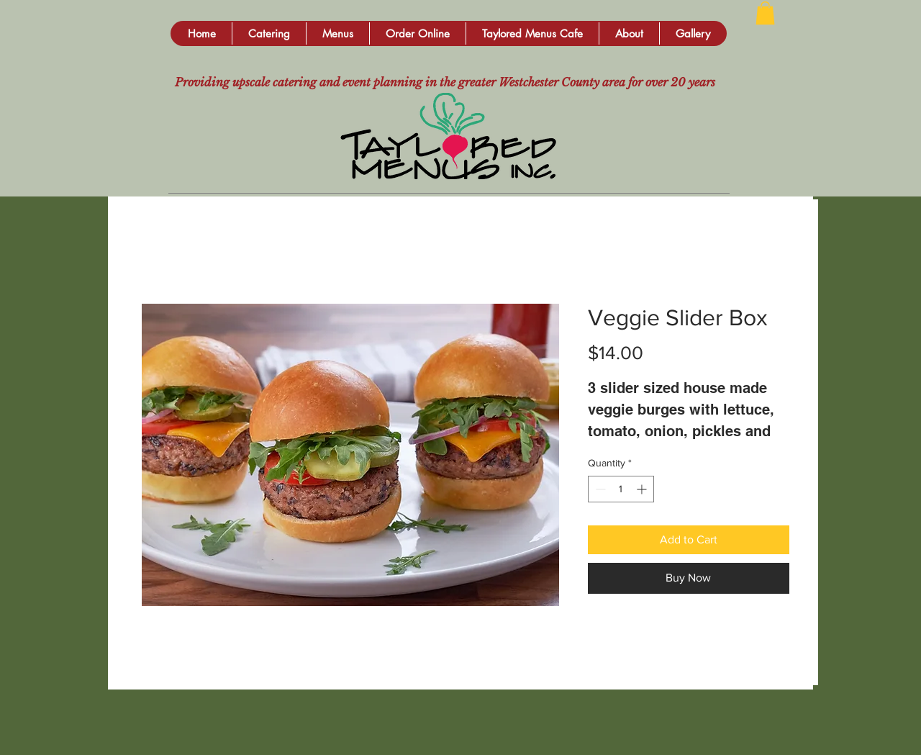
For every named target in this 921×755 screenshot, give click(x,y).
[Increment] (643, 489)
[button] (269, 33)
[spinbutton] (621, 489)
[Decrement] (599, 489)
